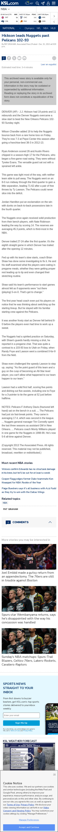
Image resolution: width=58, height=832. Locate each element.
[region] (29, 801)
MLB (53, 28)
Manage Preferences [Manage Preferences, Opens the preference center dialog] (29, 820)
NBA (45, 28)
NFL (39, 28)
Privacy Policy (27, 731)
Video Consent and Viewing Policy (26, 809)
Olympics (29, 28)
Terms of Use (15, 731)
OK (54, 774)
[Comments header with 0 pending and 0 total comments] (29, 522)
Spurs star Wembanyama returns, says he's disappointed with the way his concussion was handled (29, 618)
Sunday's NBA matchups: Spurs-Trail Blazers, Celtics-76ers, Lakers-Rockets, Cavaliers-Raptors (29, 661)
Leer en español (48, 64)
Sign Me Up (21, 722)
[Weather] (29, 3)
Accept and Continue (29, 827)
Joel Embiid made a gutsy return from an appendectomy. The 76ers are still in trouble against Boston (28, 576)
